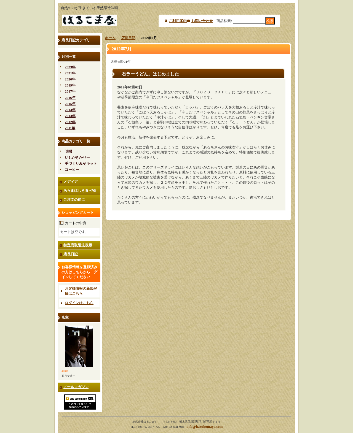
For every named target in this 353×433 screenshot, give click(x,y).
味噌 (68, 151)
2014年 (70, 110)
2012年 (70, 122)
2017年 (70, 91)
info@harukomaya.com (204, 426)
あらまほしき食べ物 (79, 190)
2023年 (70, 67)
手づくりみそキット (81, 163)
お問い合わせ (202, 21)
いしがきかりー (77, 157)
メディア (70, 181)
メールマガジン (76, 387)
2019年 (70, 85)
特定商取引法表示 (77, 245)
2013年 (70, 116)
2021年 (70, 73)
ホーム (110, 38)
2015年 (70, 104)
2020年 (70, 79)
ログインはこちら (79, 303)
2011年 (70, 128)
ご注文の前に (74, 199)
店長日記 (70, 254)
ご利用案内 (178, 21)
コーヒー (72, 169)
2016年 (70, 98)
